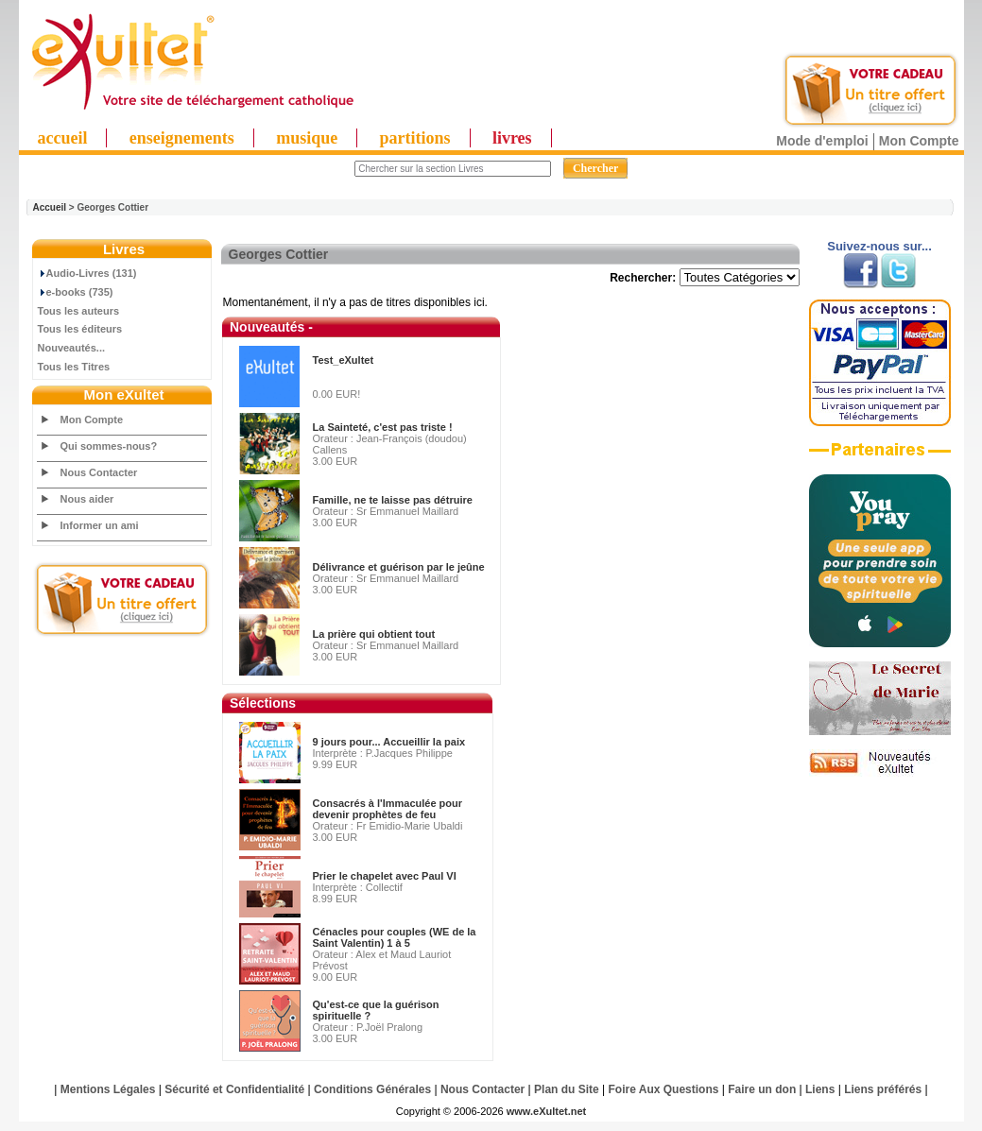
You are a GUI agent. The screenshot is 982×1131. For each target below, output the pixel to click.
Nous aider (87, 499)
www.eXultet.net (547, 1111)
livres (512, 138)
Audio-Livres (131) (87, 273)
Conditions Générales (372, 1089)
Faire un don (762, 1089)
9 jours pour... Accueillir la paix (389, 741)
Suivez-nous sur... (879, 246)
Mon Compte (919, 140)
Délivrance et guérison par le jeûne (399, 567)
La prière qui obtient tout (374, 634)
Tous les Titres (74, 366)
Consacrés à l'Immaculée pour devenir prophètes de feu (388, 808)
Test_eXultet (343, 360)
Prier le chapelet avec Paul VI (385, 876)
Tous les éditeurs (80, 328)
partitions (415, 138)
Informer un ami (99, 525)
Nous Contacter (99, 472)
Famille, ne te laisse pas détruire (393, 500)
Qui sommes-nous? (109, 446)
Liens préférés (883, 1089)
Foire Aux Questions (664, 1089)
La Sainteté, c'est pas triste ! (383, 427)
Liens (820, 1089)
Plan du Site (566, 1089)
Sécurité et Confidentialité (234, 1089)
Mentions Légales (108, 1089)
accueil (63, 138)
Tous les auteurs (79, 311)
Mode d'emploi (822, 140)
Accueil (50, 207)
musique (306, 138)
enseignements (181, 138)
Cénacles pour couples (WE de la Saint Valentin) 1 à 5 (394, 937)
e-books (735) (75, 292)
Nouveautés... (72, 347)
